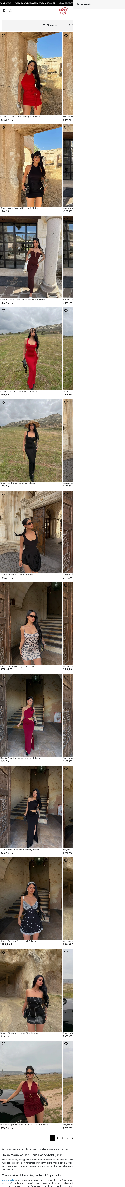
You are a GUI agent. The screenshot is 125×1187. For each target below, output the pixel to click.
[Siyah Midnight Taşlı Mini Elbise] (31, 990)
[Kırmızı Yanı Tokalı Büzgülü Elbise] (31, 73)
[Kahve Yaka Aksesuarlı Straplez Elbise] (31, 257)
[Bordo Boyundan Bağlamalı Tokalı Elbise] (31, 1082)
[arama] (10, 10)
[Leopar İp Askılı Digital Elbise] (31, 623)
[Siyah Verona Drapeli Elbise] (31, 532)
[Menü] (4, 10)
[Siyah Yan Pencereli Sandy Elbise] (31, 807)
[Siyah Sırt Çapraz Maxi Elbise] (31, 440)
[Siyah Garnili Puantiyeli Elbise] (31, 898)
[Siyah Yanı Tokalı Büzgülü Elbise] (31, 165)
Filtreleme (50, 25)
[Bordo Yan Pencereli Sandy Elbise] (31, 715)
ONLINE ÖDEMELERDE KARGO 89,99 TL (46, 2)
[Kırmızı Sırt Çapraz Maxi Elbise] (31, 348)
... (67, 1138)
